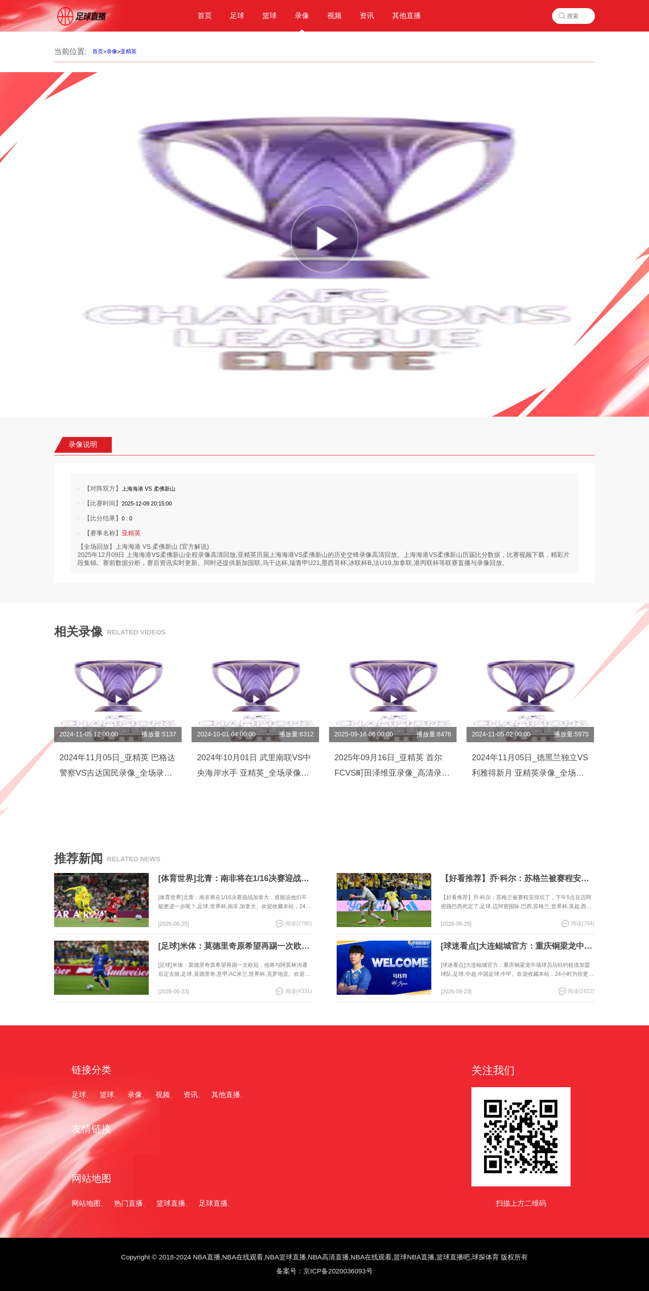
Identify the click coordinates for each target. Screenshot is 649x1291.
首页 (97, 51)
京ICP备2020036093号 (337, 1271)
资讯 (190, 1094)
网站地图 (86, 1203)
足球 (79, 1094)
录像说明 (83, 444)
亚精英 (128, 51)
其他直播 (225, 1094)
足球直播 (213, 1203)
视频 (162, 1094)
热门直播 (128, 1203)
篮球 (107, 1094)
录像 (111, 51)
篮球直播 (170, 1203)
